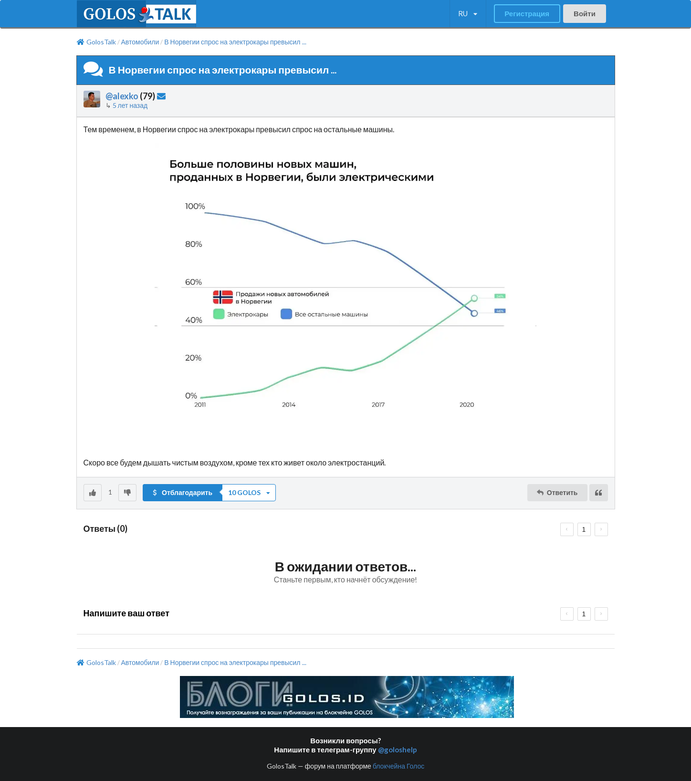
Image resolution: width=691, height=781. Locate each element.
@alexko (121, 96)
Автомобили (140, 42)
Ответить (556, 492)
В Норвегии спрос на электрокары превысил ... (235, 42)
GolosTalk (96, 42)
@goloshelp (397, 749)
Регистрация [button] (526, 13)
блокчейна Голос (398, 766)
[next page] (601, 529)
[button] (209, 492)
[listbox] (468, 14)
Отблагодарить (182, 492)
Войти (585, 13)
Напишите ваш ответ (126, 613)
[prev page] (567, 529)
